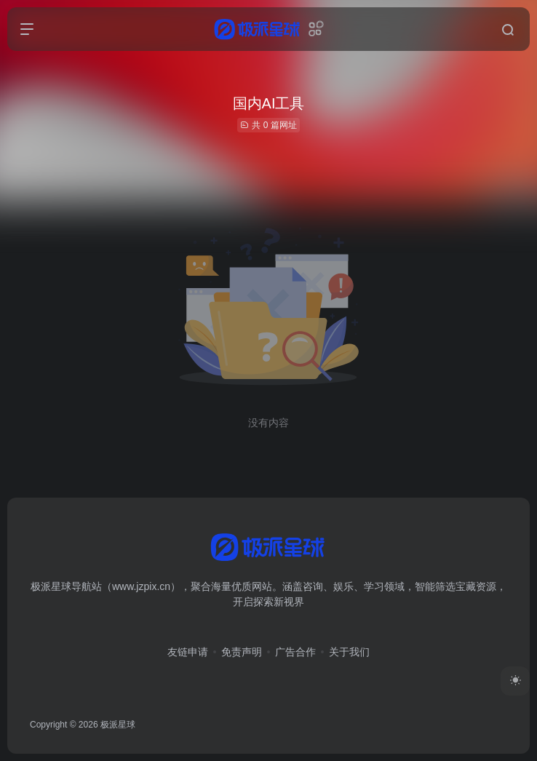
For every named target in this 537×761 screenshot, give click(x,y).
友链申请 (187, 652)
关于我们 (349, 652)
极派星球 (117, 725)
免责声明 (241, 652)
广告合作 (295, 652)
